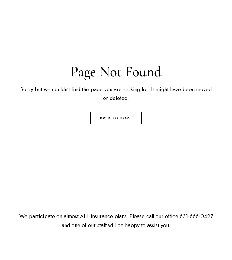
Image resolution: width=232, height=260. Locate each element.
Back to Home (116, 118)
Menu (207, 14)
